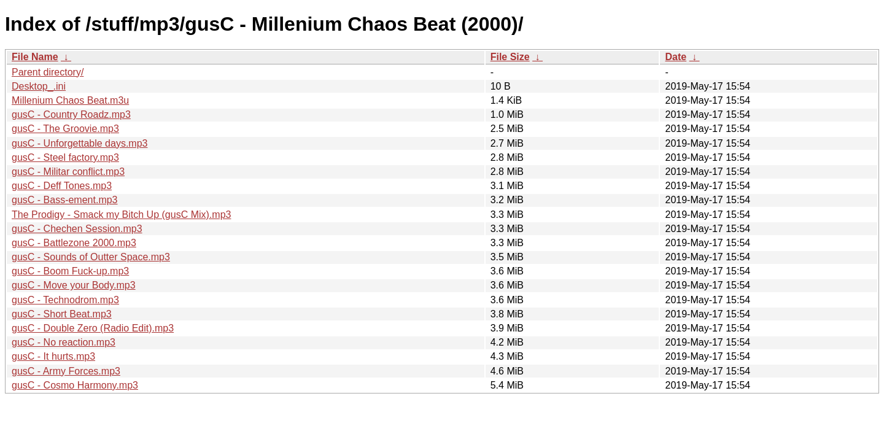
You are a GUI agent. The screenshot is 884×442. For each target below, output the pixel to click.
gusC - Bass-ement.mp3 (65, 200)
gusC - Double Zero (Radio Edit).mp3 (93, 328)
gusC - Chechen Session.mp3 (77, 228)
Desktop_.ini (39, 86)
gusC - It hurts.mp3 (53, 356)
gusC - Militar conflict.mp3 (68, 171)
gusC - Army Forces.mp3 (66, 371)
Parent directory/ (47, 72)
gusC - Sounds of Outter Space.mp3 (91, 257)
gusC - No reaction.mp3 (63, 342)
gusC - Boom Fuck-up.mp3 (70, 271)
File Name (35, 57)
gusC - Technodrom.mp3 (65, 300)
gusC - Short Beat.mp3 (62, 314)
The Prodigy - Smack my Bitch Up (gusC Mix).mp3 (121, 214)
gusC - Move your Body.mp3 (74, 285)
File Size (510, 57)
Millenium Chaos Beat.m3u (70, 100)
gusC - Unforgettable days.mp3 (79, 143)
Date (675, 57)
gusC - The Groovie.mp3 (65, 128)
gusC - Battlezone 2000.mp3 (74, 243)
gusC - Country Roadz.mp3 (71, 114)
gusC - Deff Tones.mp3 (62, 185)
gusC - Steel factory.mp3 (65, 157)
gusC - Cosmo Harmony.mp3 (75, 385)
